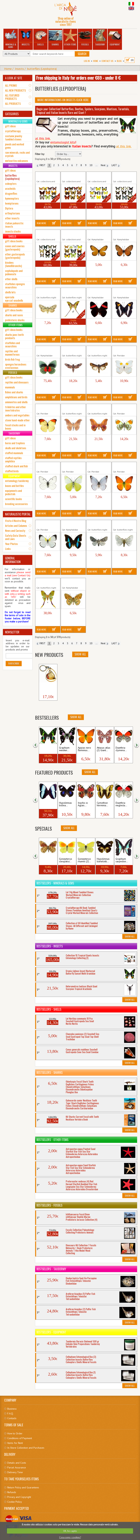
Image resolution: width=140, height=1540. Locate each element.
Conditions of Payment (19, 1438)
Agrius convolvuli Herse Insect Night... (73, 349)
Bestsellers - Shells (48, 1009)
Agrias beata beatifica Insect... (45, 349)
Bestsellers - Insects (49, 946)
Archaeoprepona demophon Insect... (72, 524)
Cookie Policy (14, 1501)
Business (12, 1408)
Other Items (70, 37)
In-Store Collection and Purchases (25, 1447)
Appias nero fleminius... (84, 749)
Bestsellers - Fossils (49, 1205)
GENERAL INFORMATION (13, 560)
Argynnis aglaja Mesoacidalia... (70, 582)
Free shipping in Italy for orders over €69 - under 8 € (78, 77)
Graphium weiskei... (64, 749)
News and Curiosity (15, 530)
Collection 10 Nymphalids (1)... (45, 175)
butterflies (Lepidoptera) (42, 68)
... (97, 165)
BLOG (119, 60)
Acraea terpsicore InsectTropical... (122, 233)
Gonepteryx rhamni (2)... (84, 860)
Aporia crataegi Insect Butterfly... (45, 466)
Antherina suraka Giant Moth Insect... (98, 408)
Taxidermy (100, 37)
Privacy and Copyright (19, 1497)
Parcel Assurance (16, 1467)
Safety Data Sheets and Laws (15, 537)
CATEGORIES (12, 114)
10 (91, 165)
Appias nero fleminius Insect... (122, 466)
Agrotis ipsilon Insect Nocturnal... (97, 349)
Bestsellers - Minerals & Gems (55, 883)
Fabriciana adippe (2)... (46, 860)
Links (8, 549)
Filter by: (39, 154)
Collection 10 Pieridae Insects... (97, 175)
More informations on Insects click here (63, 100)
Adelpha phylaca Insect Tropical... (122, 291)
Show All (80, 654)
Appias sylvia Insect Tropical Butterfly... (47, 524)
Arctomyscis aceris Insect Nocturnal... (97, 524)
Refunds (11, 1492)
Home (95, 60)
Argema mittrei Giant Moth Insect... (47, 582)
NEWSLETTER (12, 632)
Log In (87, 60)
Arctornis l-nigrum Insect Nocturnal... (123, 524)
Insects (25, 37)
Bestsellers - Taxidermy (51, 1269)
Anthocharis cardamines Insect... (124, 408)
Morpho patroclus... (46, 804)
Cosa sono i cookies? (70, 1537)
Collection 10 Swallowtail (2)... (45, 233)
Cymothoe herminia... (102, 804)
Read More (41, 223)
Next (104, 165)
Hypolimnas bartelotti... (103, 860)
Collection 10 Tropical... (69, 233)
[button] (37, 745)
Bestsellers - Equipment (51, 1332)
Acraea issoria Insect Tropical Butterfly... (99, 233)
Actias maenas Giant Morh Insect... (72, 291)
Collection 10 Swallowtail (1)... (122, 175)
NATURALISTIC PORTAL (17, 514)
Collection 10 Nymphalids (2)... (71, 175)
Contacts (11, 1418)
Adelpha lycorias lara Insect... (97, 291)
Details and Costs (16, 1462)
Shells (40, 37)
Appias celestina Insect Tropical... (97, 466)
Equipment (115, 37)
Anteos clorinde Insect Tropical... (122, 349)
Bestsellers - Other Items (52, 1140)
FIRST (41, 165)
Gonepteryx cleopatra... (65, 860)
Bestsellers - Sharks (49, 1072)
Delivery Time (15, 1472)
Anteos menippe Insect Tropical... (45, 408)
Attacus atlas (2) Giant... (103, 749)
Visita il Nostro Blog (15, 521)
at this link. (123, 146)
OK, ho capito (70, 1530)
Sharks (55, 37)
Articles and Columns (16, 526)
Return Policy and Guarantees (23, 1487)
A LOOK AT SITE (13, 78)
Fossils (85, 37)
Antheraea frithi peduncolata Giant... (73, 408)
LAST (116, 165)
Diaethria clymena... (121, 749)
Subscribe (13, 663)
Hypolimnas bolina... (65, 804)
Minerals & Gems (11, 39)
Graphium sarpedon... (122, 860)
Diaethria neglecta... (121, 804)
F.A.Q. (10, 1413)
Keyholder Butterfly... (45, 686)
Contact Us (107, 60)
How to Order (14, 1433)
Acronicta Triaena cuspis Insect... (45, 291)
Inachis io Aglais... (83, 804)
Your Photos (11, 544)
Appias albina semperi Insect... (71, 466)
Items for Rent (15, 1443)
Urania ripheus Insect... (48, 749)
